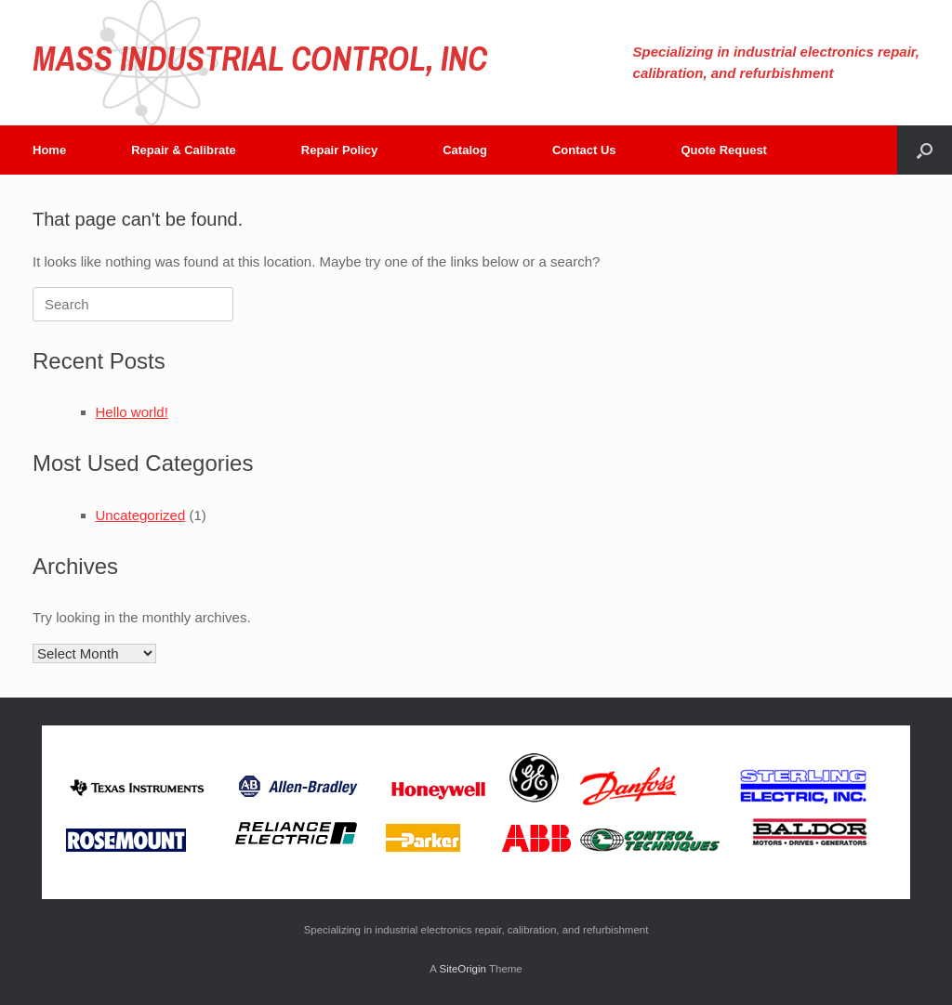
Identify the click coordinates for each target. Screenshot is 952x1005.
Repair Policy (339, 150)
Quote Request (724, 150)
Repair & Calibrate (183, 150)
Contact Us (584, 150)
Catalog (465, 150)
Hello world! (132, 412)
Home (49, 150)
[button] (924, 150)
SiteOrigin (462, 968)
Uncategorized (141, 515)
